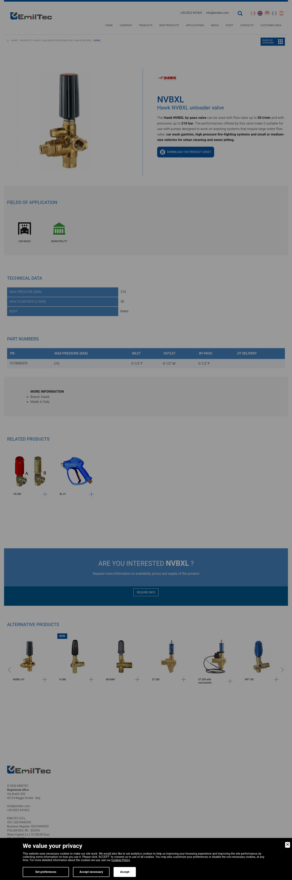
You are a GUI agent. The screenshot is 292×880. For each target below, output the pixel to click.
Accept (124, 871)
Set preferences (45, 871)
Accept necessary (91, 871)
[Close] (287, 845)
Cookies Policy (120, 860)
